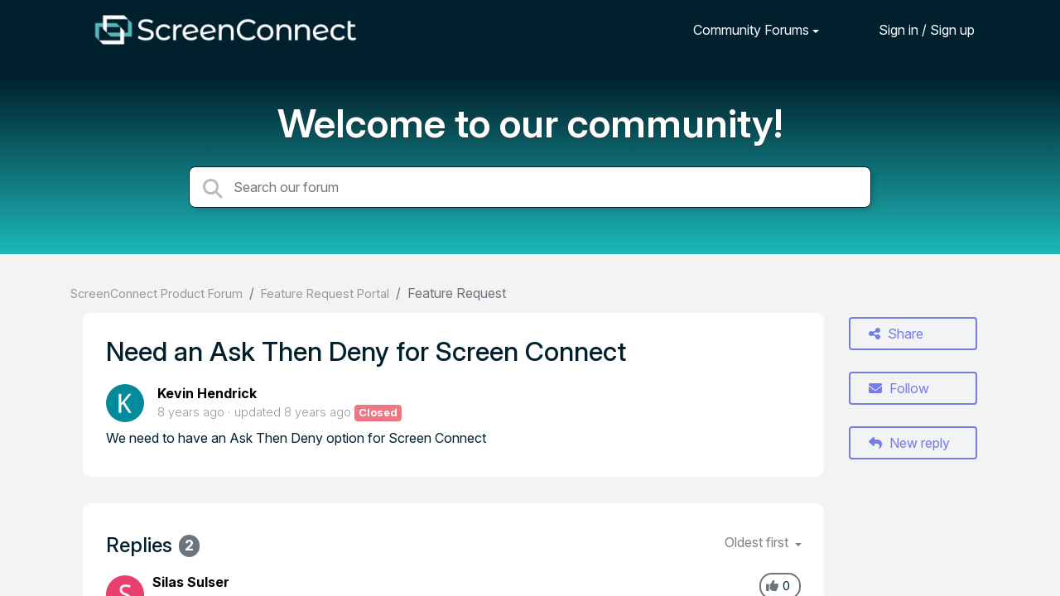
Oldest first (758, 542)
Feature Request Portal (325, 293)
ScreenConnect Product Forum (156, 293)
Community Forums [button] (751, 30)
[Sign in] (914, 29)
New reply (909, 443)
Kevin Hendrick (207, 393)
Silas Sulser (190, 582)
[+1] (772, 586)
